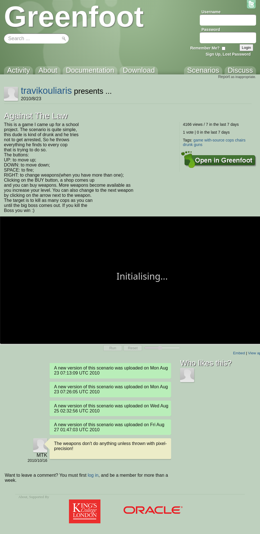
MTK (42, 455)
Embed (239, 353)
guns (198, 144)
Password (210, 29)
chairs (240, 140)
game (198, 140)
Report (224, 76)
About (22, 497)
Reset (133, 348)
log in (93, 475)
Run (112, 348)
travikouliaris (46, 90)
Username (211, 12)
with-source (214, 140)
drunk (188, 144)
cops (230, 140)
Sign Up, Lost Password (228, 54)
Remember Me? (204, 48)
